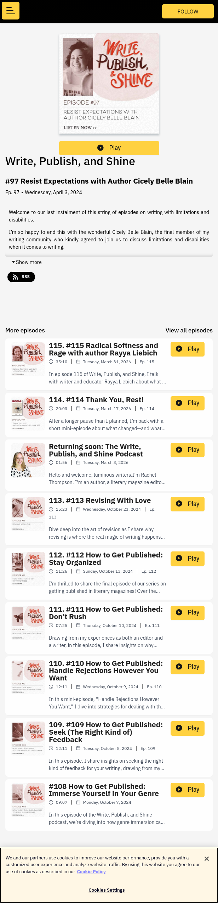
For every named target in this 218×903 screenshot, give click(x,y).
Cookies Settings (106, 894)
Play (109, 147)
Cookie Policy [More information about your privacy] (91, 875)
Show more (26, 262)
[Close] (206, 862)
